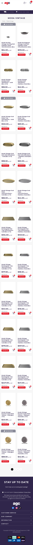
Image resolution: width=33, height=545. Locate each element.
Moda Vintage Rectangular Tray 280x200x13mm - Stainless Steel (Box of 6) (24, 304)
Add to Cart (13, 165)
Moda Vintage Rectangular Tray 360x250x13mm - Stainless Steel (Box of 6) (24, 378)
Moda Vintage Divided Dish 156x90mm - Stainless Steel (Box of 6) (24, 82)
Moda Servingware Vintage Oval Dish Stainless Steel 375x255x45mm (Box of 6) (24, 45)
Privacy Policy (27, 492)
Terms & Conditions (18, 492)
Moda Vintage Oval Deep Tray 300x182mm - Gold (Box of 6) (8, 119)
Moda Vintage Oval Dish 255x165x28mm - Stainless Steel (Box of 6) (24, 156)
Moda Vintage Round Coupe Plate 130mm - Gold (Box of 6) (8, 414)
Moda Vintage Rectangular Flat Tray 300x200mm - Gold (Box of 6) (8, 230)
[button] (30, 3)
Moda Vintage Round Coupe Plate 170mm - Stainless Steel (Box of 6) (24, 451)
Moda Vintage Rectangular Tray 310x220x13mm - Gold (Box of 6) (7, 341)
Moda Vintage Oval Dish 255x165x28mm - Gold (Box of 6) (8, 155)
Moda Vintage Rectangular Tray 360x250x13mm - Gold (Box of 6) (7, 377)
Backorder (29, 54)
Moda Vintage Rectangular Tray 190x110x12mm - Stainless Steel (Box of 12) (24, 267)
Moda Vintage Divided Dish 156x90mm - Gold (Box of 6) (7, 82)
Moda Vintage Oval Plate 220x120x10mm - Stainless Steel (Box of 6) (24, 193)
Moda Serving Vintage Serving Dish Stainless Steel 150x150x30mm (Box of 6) (8, 45)
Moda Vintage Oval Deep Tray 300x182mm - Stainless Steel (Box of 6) (24, 119)
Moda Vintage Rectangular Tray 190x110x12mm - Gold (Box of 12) (7, 267)
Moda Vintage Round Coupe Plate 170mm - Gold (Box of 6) (8, 451)
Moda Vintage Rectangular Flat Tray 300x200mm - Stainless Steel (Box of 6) (24, 230)
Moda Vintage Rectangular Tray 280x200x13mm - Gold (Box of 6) (7, 303)
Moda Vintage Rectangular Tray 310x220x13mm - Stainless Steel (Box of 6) (24, 341)
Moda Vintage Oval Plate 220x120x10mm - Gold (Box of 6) (8, 193)
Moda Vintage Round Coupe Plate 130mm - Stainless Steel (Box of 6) (24, 414)
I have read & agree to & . (16, 492)
